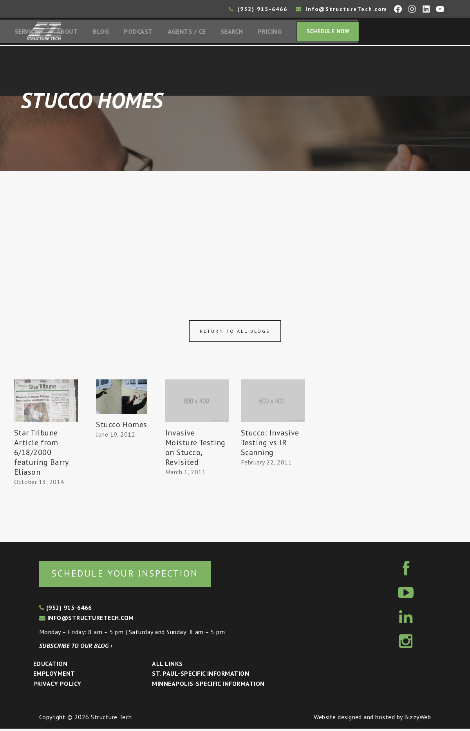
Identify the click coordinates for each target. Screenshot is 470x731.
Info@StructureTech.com (341, 9)
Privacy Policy (57, 686)
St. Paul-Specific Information (200, 676)
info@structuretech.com (86, 620)
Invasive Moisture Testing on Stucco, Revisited (195, 449)
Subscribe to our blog (75, 648)
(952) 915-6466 (258, 9)
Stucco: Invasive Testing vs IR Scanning (270, 444)
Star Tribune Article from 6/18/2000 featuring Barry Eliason (41, 454)
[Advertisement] (235, 232)
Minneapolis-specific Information (208, 686)
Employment (54, 676)
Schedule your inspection (131, 575)
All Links (167, 666)
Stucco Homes (121, 426)
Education (50, 666)
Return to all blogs (235, 333)
